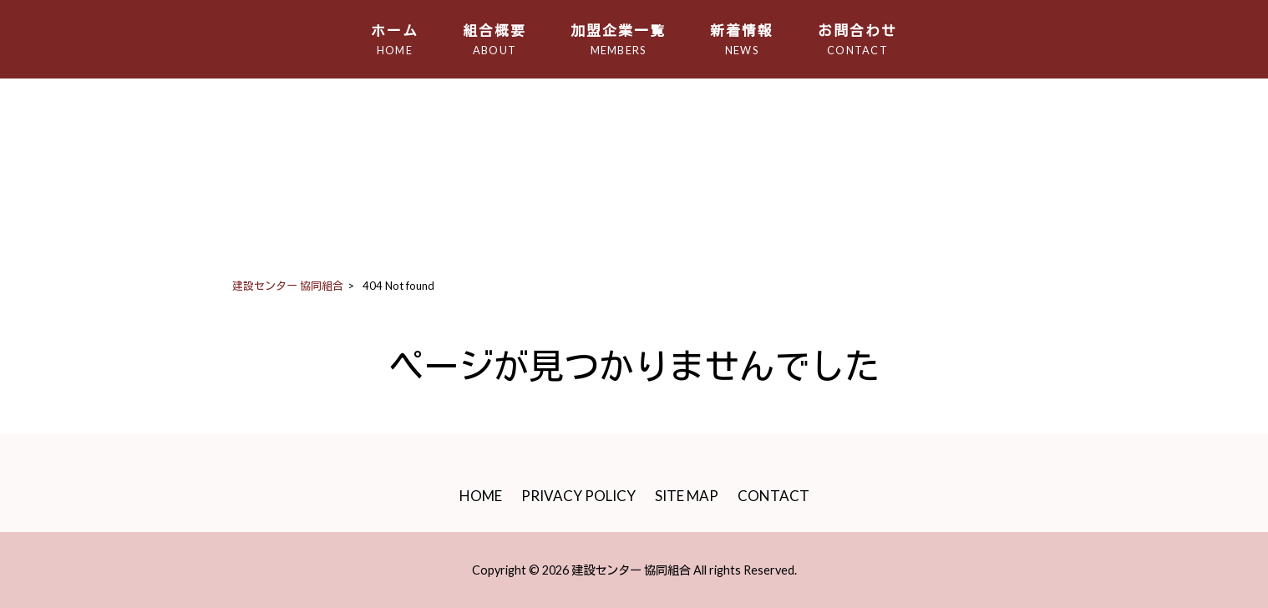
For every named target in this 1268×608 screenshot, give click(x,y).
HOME (480, 495)
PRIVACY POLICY (578, 495)
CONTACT (773, 495)
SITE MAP (686, 495)
